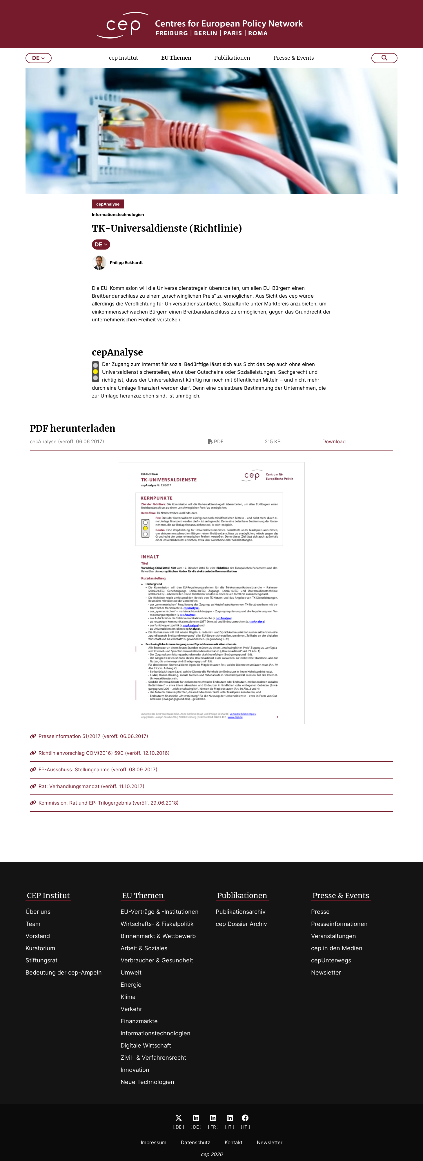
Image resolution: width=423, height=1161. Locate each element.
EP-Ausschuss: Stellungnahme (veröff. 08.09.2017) (93, 777)
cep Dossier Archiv (241, 923)
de (38, 66)
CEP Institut (48, 895)
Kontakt (233, 1142)
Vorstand (38, 936)
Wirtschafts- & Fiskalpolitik (157, 923)
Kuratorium (40, 948)
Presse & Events (293, 65)
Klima (128, 996)
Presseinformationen (339, 923)
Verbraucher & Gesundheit (157, 960)
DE (101, 252)
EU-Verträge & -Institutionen (160, 911)
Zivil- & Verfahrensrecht (153, 1057)
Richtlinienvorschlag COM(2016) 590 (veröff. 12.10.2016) (100, 761)
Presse (320, 911)
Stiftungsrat (41, 960)
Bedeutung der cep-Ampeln (64, 972)
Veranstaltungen (333, 936)
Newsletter (326, 972)
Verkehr (131, 1009)
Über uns (38, 911)
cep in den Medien (336, 948)
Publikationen (232, 65)
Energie (131, 984)
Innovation (135, 1069)
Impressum (153, 1142)
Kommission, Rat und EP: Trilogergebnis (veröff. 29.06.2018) (104, 811)
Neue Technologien (147, 1081)
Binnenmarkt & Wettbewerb (158, 936)
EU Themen (176, 65)
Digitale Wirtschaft (146, 1045)
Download (334, 449)
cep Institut (123, 65)
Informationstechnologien (155, 1033)
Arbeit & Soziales (144, 948)
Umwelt (131, 972)
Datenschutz (195, 1142)
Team (33, 923)
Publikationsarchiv (241, 911)
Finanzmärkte (139, 1021)
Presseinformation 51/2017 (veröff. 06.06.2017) (89, 744)
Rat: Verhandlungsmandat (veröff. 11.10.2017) (87, 794)
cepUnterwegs (331, 960)
